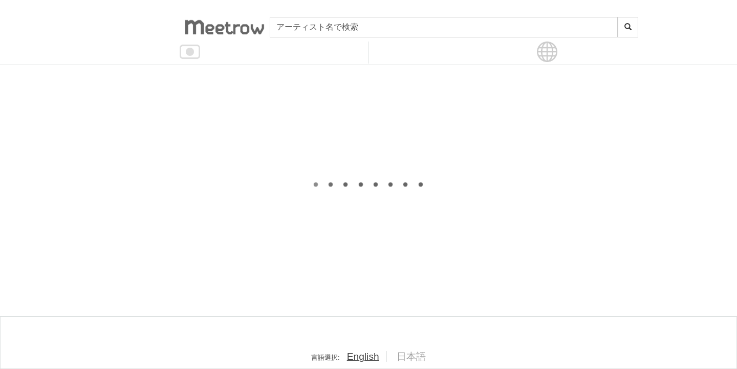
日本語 (411, 356)
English (363, 356)
